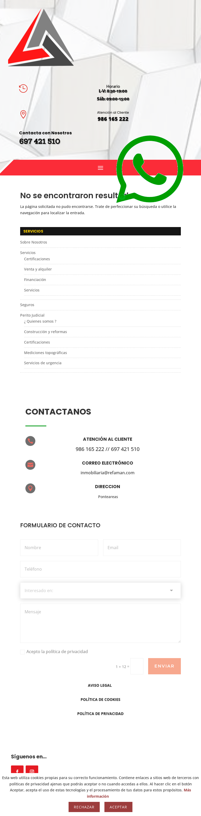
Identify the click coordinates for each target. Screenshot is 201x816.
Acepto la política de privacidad (54, 651)
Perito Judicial (32, 315)
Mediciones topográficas (45, 352)
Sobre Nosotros (33, 242)
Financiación (35, 279)
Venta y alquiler (38, 269)
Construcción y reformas (45, 331)
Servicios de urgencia (43, 363)
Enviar (164, 666)
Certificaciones (37, 258)
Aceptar (118, 806)
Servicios (28, 252)
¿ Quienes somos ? (40, 321)
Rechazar (84, 806)
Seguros (27, 304)
